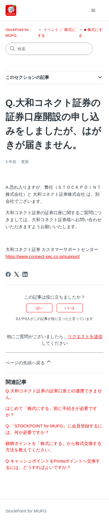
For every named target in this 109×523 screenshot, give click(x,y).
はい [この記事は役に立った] (39, 308)
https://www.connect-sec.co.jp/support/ (43, 256)
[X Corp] (16, 274)
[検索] (49, 49)
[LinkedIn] (25, 274)
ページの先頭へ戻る (29, 362)
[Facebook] (8, 274)
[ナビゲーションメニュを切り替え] (93, 10)
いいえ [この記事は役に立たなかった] (70, 308)
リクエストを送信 (85, 336)
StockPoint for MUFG (26, 510)
